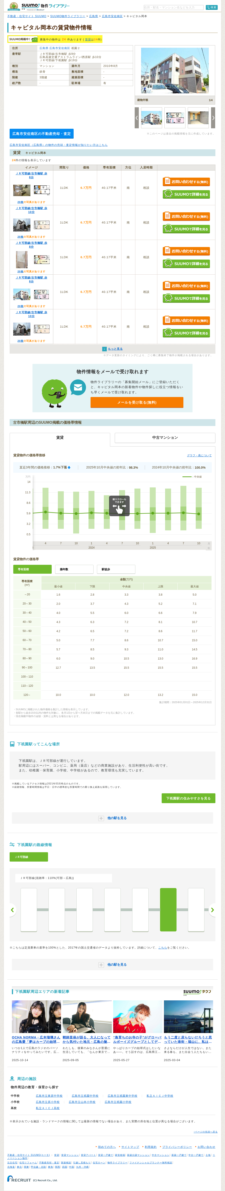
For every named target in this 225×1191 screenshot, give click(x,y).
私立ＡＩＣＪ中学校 (160, 1095)
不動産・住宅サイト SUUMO (26, 16)
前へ (13, 910)
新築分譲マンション (138, 1155)
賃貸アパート (88, 1155)
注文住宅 (12, 1162)
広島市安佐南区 (112, 16)
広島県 (93, 16)
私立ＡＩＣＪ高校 (48, 1108)
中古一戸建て (196, 1155)
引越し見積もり (82, 1162)
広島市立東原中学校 (49, 1095)
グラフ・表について (199, 455)
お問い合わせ (206, 1147)
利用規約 (151, 1147)
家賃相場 (120, 1155)
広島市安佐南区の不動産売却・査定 (41, 134)
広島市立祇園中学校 (85, 1095)
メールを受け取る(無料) (137, 402)
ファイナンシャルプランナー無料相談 (150, 1162)
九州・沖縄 (82, 1167)
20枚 (20, 202)
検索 (214, 7)
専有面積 (23, 569)
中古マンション (160, 1155)
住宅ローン (99, 1162)
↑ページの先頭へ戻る (206, 1132)
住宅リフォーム (28, 1162)
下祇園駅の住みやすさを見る (188, 798)
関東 (26, 1167)
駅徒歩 (106, 569)
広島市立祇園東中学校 (122, 1095)
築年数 (64, 569)
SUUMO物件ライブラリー (68, 16)
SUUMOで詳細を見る (186, 194)
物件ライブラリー (117, 1162)
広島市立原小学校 (48, 1102)
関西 (57, 1167)
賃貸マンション (70, 1155)
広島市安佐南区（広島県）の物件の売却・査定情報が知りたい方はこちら (59, 145)
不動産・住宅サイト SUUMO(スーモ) (28, 1155)
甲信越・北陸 (38, 1167)
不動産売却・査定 (49, 1162)
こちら (162, 947)
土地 (208, 1155)
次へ (212, 910)
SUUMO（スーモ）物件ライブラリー (38, 6)
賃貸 (88, 39)
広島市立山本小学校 (82, 1102)
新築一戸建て (179, 1155)
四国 (64, 1167)
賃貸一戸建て (105, 1155)
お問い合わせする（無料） (186, 182)
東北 (19, 1167)
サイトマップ (130, 1147)
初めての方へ (107, 1147)
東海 (50, 1167)
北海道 (11, 1167)
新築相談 (66, 1162)
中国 (71, 1167)
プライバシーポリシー (177, 1147)
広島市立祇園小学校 (118, 1102)
